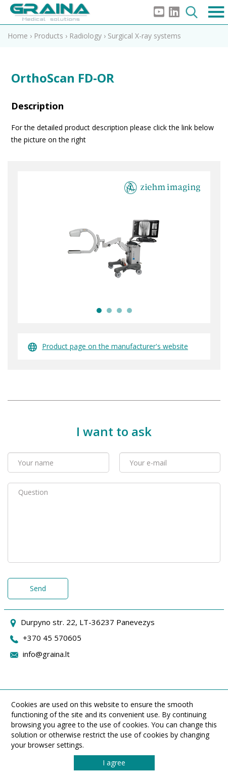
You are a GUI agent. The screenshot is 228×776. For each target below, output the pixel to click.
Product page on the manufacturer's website (108, 346)
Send (38, 588)
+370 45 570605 (52, 638)
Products (48, 36)
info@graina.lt (46, 654)
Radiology (85, 36)
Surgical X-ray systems (144, 36)
